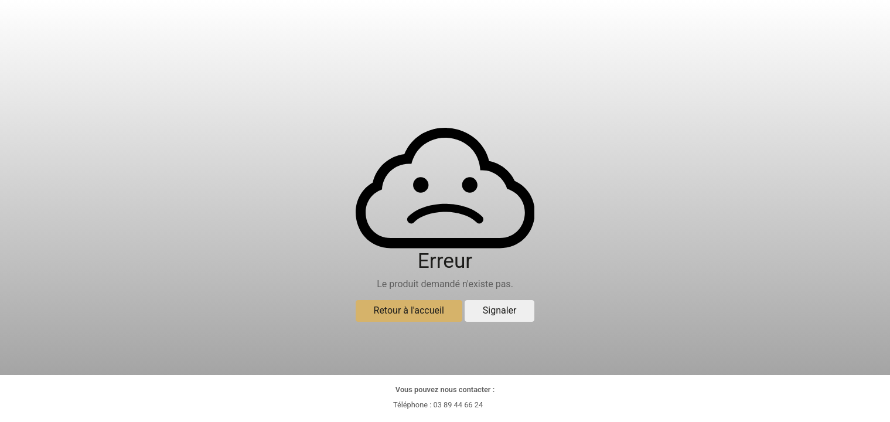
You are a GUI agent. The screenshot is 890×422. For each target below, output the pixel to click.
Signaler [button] (500, 310)
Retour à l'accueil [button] (409, 310)
